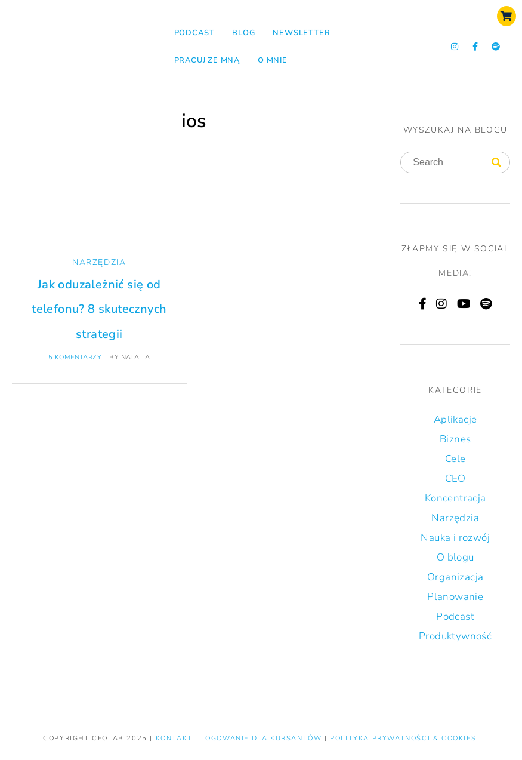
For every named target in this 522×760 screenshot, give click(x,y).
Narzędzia (99, 262)
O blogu (455, 557)
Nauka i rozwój (455, 537)
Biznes (455, 439)
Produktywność (455, 636)
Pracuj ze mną (207, 60)
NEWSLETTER (301, 32)
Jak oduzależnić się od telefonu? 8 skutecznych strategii (99, 309)
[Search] (496, 163)
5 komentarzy (74, 357)
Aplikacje (455, 419)
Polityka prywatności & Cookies (403, 738)
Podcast (194, 32)
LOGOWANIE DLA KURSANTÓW (263, 738)
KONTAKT (176, 738)
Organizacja (455, 577)
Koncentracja (455, 498)
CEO (455, 478)
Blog (243, 32)
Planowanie (455, 597)
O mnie (273, 60)
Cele (455, 459)
